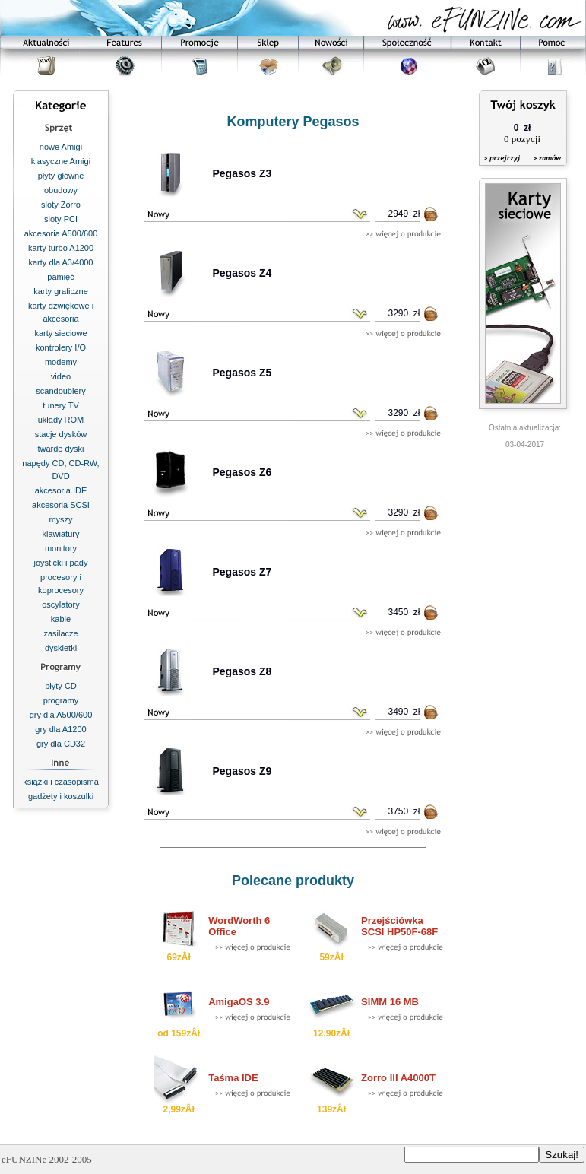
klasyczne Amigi (60, 161)
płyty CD (61, 685)
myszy (60, 519)
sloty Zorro (61, 204)
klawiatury (61, 533)
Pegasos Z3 (242, 173)
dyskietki (61, 647)
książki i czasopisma (61, 781)
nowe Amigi (61, 146)
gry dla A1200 (60, 729)
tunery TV (61, 405)
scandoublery (60, 390)
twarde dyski (60, 448)
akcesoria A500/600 (61, 233)
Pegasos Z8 (242, 671)
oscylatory (61, 604)
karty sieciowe (60, 333)
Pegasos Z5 (242, 372)
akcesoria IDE (61, 490)
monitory (61, 548)
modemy (61, 361)
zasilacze (60, 633)
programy (60, 700)
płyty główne (61, 175)
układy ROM (61, 419)
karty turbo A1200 (60, 247)
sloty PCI (61, 219)
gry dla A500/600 (61, 714)
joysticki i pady (61, 562)
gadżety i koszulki (60, 796)
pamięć (60, 276)
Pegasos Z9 (242, 771)
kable (61, 618)
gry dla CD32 (60, 743)
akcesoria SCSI (61, 504)
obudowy (61, 190)
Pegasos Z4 (242, 273)
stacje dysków (61, 434)
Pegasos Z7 (242, 572)
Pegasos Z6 (242, 472)
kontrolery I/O (61, 347)
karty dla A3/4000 (60, 262)
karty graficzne (60, 291)
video (61, 376)
